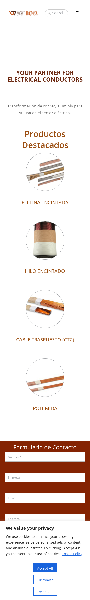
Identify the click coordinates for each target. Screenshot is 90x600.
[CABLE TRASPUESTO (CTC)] (45, 293)
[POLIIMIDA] (45, 362)
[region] (45, 560)
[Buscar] (49, 13)
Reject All (45, 591)
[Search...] (56, 13)
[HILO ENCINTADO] (45, 224)
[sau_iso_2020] (23, 12)
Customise (45, 580)
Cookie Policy (72, 554)
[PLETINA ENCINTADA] (45, 156)
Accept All (45, 568)
